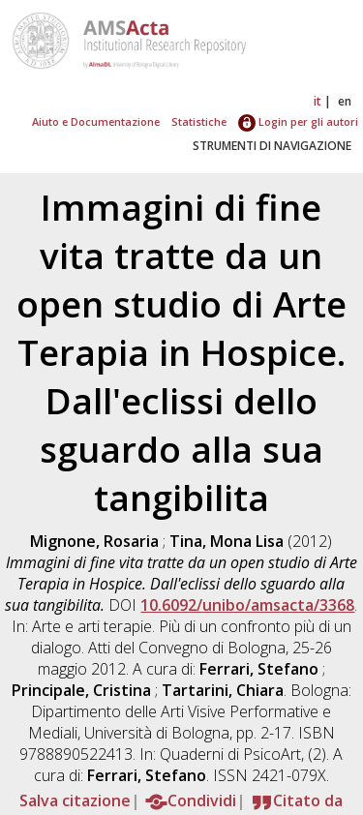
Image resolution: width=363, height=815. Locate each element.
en (344, 101)
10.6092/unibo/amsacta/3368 (247, 605)
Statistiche (199, 121)
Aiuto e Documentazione (96, 121)
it (317, 101)
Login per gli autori (298, 121)
